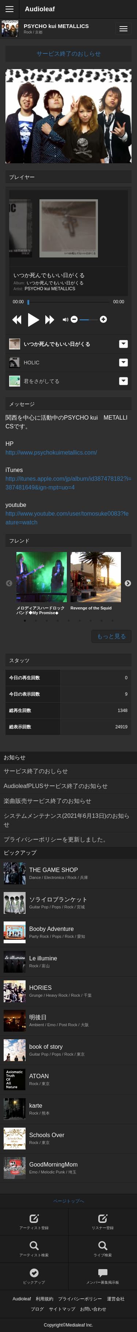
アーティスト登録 (34, 1222)
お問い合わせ (93, 1309)
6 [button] (79, 620)
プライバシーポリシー (80, 1298)
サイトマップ (62, 1309)
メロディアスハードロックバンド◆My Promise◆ (41, 583)
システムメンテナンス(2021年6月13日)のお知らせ (67, 820)
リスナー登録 (103, 1222)
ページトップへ (68, 1201)
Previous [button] (9, 583)
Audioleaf (40, 9)
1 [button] (24, 620)
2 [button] (35, 620)
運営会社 (116, 1298)
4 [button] (57, 620)
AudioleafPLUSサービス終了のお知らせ (56, 786)
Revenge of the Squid (96, 581)
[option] (41, 583)
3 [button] (46, 620)
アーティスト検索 (34, 1249)
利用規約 (44, 1298)
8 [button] (101, 620)
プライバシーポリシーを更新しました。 (56, 839)
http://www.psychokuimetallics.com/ (51, 452)
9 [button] (112, 620)
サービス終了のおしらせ (69, 54)
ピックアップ (34, 1276)
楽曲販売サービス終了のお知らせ (47, 801)
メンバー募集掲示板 (103, 1276)
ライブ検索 (103, 1249)
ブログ (37, 1309)
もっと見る (111, 636)
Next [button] (128, 583)
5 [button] (68, 620)
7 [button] (90, 620)
